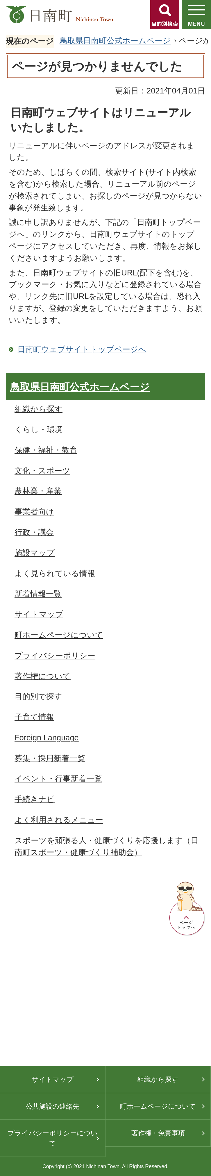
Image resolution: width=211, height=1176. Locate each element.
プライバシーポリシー (55, 655)
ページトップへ (187, 908)
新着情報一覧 (38, 593)
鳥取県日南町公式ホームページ (115, 40)
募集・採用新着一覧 (50, 758)
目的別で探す (38, 696)
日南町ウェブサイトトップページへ (81, 349)
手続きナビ (35, 799)
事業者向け (34, 511)
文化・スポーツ (42, 470)
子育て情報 (34, 717)
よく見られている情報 (55, 573)
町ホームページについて (59, 634)
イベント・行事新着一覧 (58, 778)
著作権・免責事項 (158, 1133)
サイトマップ (39, 614)
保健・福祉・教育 (46, 449)
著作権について (43, 676)
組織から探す (38, 408)
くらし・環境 (38, 429)
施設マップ (35, 552)
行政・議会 (34, 532)
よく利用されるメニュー (59, 819)
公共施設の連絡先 (52, 1106)
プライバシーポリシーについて (53, 1138)
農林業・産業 (38, 490)
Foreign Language (47, 737)
